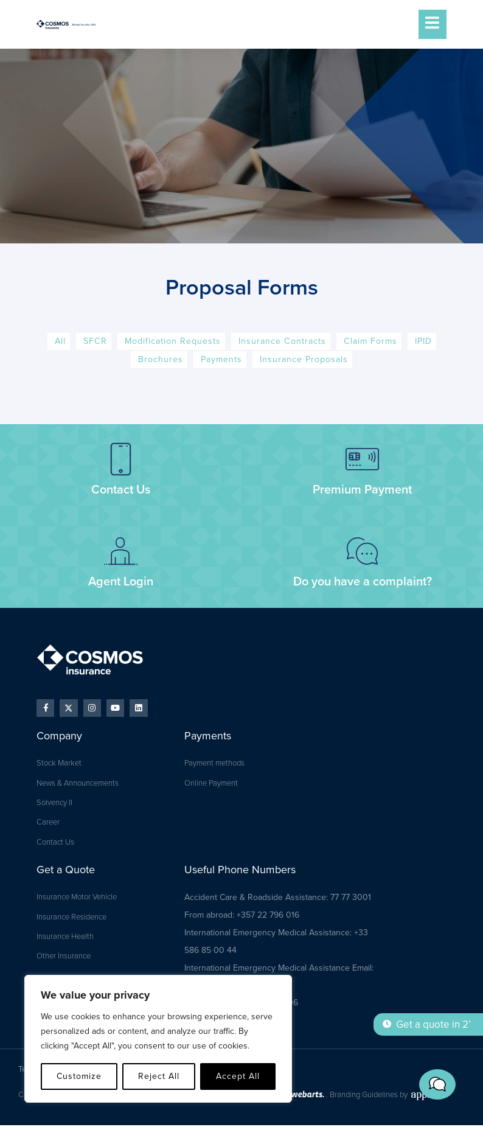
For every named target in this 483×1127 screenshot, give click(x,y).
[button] (446, 1093)
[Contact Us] (120, 459)
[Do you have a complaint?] (362, 551)
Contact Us (120, 490)
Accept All (238, 1076)
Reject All (158, 1076)
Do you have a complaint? (362, 582)
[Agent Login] (120, 551)
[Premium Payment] (362, 459)
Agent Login (120, 582)
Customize (79, 1076)
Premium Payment (362, 490)
